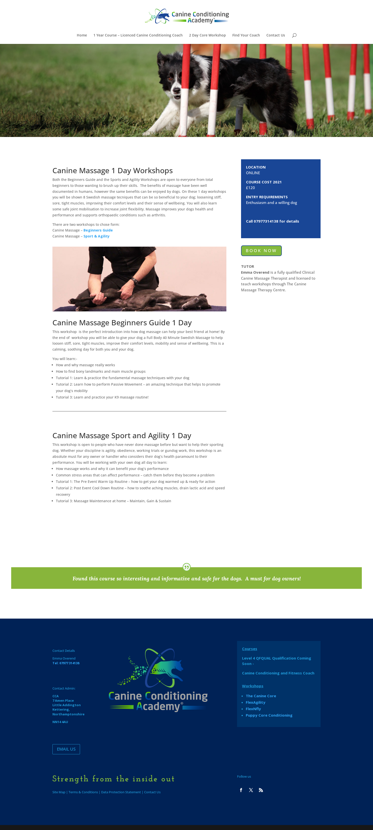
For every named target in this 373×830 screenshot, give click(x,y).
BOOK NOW (261, 250)
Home (82, 35)
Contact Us (275, 35)
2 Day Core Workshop (207, 35)
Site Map (58, 792)
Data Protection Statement (121, 792)
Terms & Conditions (83, 792)
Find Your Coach (246, 35)
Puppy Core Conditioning (269, 715)
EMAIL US (66, 749)
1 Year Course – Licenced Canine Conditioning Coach (138, 35)
